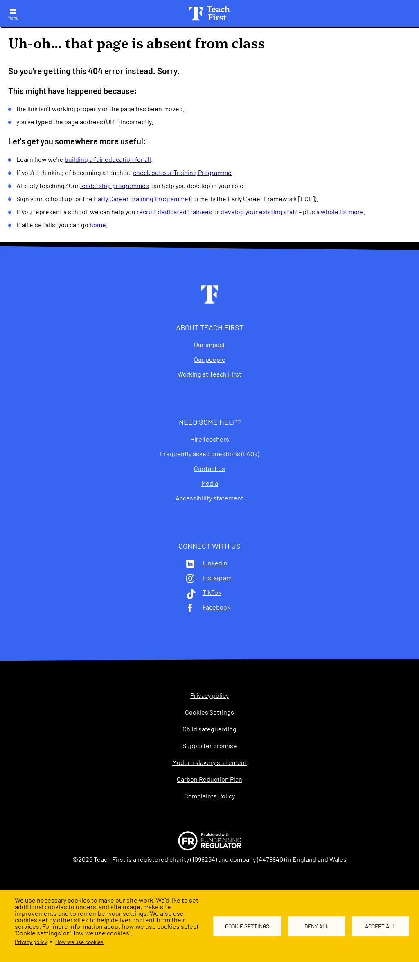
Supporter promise (209, 745)
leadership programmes (114, 185)
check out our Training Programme (182, 172)
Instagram (217, 577)
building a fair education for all (108, 159)
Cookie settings (247, 926)
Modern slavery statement (209, 762)
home (98, 225)
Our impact (209, 344)
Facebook (216, 607)
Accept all (380, 926)
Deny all (316, 926)
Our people (209, 359)
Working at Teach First (209, 374)
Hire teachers (209, 439)
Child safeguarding (209, 729)
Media (209, 483)
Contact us (209, 468)
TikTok (212, 592)
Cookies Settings (209, 712)
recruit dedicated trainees (174, 211)
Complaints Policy (209, 796)
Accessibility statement (209, 498)
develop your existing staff (259, 211)
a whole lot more (340, 211)
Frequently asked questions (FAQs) (209, 454)
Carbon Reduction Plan (209, 779)
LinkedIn (215, 563)
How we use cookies (79, 941)
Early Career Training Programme (141, 198)
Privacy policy (31, 941)
